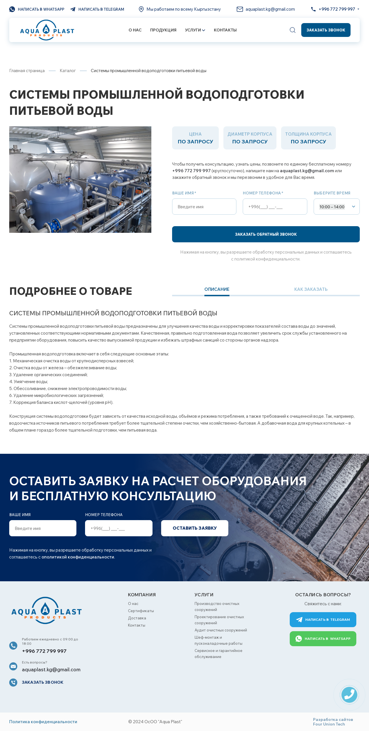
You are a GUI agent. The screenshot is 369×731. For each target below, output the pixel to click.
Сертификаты (141, 610)
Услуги (195, 30)
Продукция (163, 30)
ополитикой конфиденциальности (78, 557)
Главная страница (27, 70)
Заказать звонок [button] (325, 30)
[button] (292, 30)
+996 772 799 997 (191, 170)
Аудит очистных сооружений (221, 630)
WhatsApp (323, 639)
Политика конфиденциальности (43, 721)
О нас (135, 30)
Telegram (323, 619)
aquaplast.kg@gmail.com (307, 170)
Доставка (137, 618)
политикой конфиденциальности (267, 259)
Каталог (68, 70)
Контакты (225, 30)
